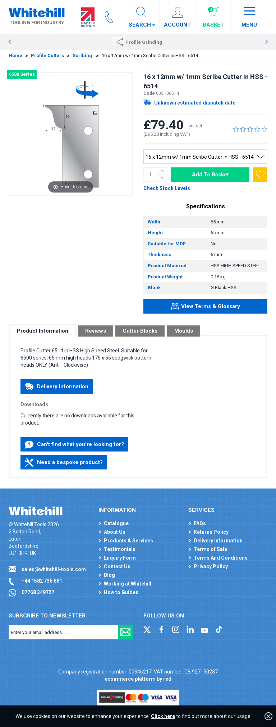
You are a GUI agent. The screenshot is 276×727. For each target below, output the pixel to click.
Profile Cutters (47, 55)
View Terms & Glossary (205, 307)
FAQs (200, 523)
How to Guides (121, 592)
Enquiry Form (120, 558)
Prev (9, 42)
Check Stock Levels (166, 188)
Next (266, 42)
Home (15, 55)
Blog (109, 575)
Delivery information (56, 386)
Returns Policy (211, 532)
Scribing (83, 55)
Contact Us (117, 566)
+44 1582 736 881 (42, 581)
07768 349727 (38, 592)
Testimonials (119, 549)
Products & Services (128, 540)
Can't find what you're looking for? (74, 445)
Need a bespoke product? (64, 462)
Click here (163, 716)
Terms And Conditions (221, 558)
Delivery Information (218, 540)
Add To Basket (210, 174)
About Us (114, 532)
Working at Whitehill (127, 584)
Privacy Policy (211, 566)
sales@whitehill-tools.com (54, 569)
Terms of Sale (210, 549)
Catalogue (116, 523)
